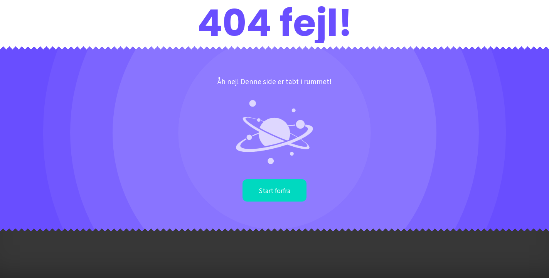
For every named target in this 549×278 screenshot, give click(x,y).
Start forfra (274, 190)
